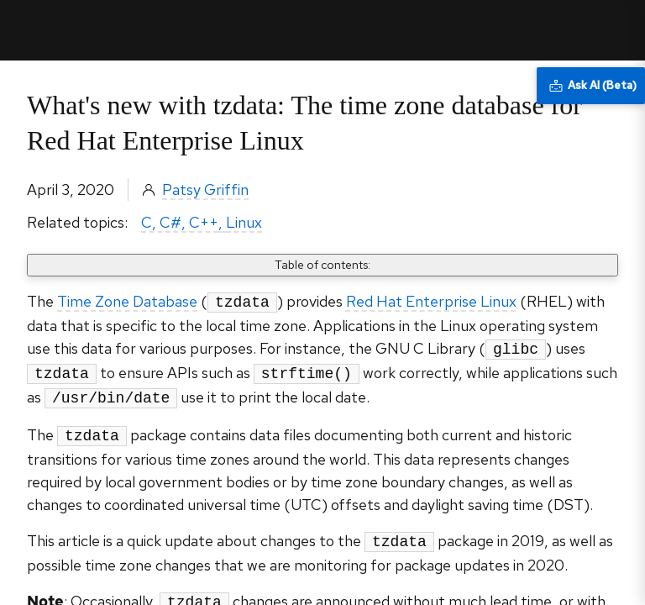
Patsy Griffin (205, 189)
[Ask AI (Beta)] (591, 85)
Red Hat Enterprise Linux (431, 301)
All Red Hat (554, 30)
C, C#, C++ (179, 222)
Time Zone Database (127, 301)
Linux (244, 222)
